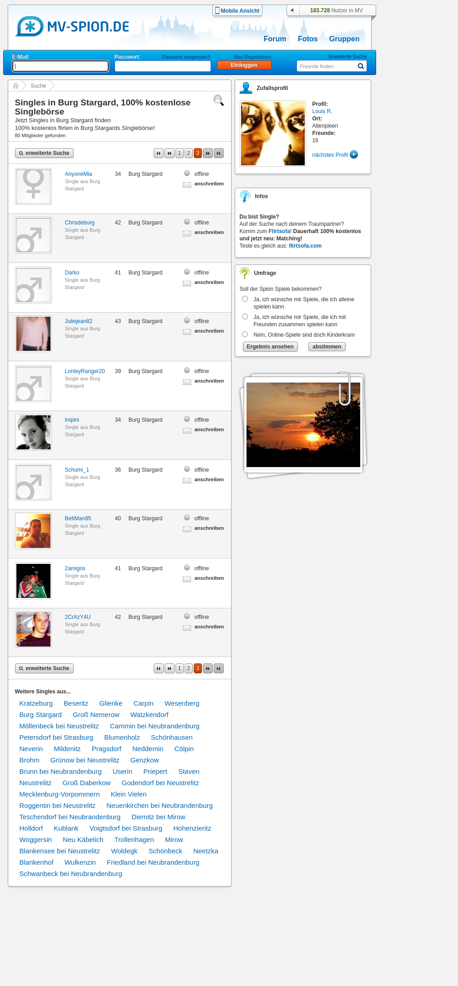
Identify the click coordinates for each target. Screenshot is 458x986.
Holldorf (31, 828)
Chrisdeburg (80, 222)
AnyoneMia (78, 174)
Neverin (31, 748)
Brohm (30, 760)
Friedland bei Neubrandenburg (153, 862)
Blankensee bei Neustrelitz (60, 851)
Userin (122, 771)
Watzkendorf (150, 714)
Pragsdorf (106, 748)
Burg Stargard (41, 714)
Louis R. (322, 111)
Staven (189, 771)
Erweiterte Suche (348, 56)
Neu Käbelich (83, 839)
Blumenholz (122, 737)
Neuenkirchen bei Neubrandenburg (159, 805)
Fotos (308, 39)
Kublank (66, 828)
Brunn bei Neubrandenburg (61, 771)
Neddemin (147, 748)
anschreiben (209, 183)
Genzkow (145, 760)
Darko (72, 272)
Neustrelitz (36, 783)
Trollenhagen (134, 839)
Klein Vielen (128, 794)
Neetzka (205, 851)
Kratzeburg (36, 703)
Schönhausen (172, 737)
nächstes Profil (330, 155)
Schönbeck (165, 851)
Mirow (174, 839)
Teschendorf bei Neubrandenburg (70, 817)
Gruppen (344, 39)
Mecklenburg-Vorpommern (60, 794)
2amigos (75, 568)
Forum (275, 39)
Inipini (72, 420)
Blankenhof (37, 862)
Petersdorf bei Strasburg (57, 737)
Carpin (143, 703)
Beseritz (76, 703)
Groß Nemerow (96, 714)
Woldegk (124, 851)
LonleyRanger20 (85, 371)
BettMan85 (78, 518)
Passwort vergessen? (186, 57)
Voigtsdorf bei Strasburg (126, 828)
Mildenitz (67, 748)
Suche (38, 86)
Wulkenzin (80, 862)
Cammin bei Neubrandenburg (155, 726)
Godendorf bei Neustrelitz (160, 783)
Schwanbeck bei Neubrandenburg (71, 873)
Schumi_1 (77, 470)
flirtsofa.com (305, 246)
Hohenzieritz (192, 828)
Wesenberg (182, 703)
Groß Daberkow (87, 783)
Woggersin (36, 839)
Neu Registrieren (253, 57)
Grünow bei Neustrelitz (85, 760)
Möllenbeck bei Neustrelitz (59, 726)
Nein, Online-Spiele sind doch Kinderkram (304, 335)
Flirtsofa (279, 231)
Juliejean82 (79, 321)
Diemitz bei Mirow (158, 817)
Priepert (155, 771)
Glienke (110, 703)
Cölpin (184, 748)
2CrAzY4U (78, 617)
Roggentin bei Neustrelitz (58, 805)
